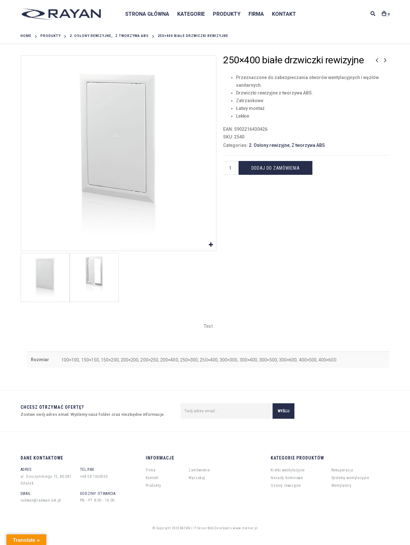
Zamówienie (199, 470)
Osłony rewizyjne (286, 485)
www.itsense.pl (245, 528)
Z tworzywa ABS (308, 145)
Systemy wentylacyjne (350, 478)
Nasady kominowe (287, 478)
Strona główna (147, 14)
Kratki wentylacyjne (287, 470)
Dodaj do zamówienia (275, 168)
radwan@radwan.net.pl (41, 500)
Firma (256, 14)
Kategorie (191, 14)
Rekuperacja (342, 470)
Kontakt (284, 14)
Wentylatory (341, 485)
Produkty (226, 14)
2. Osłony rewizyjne (269, 145)
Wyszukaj (196, 478)
